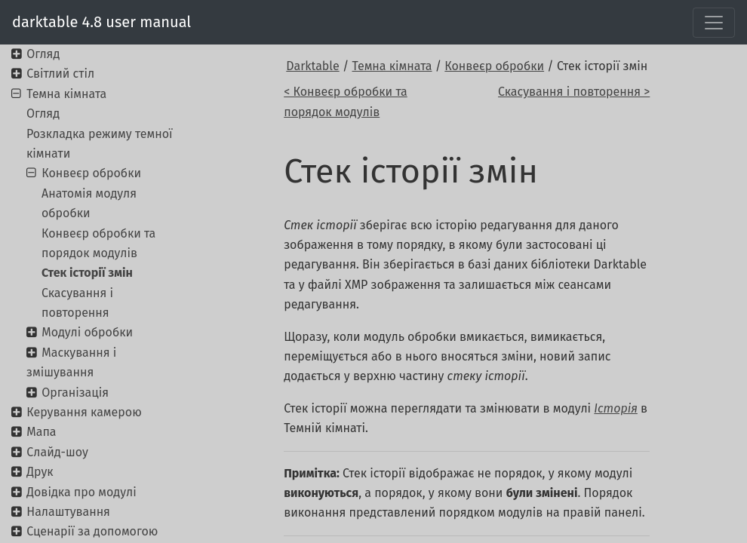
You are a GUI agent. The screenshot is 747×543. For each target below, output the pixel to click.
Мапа (41, 432)
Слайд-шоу (57, 452)
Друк (39, 472)
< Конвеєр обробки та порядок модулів (345, 101)
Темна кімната (392, 66)
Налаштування (68, 512)
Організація (75, 392)
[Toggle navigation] (714, 23)
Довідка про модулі (81, 492)
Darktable (312, 66)
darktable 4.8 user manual (101, 22)
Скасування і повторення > (574, 91)
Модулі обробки (87, 332)
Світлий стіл (60, 73)
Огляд (43, 54)
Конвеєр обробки (494, 66)
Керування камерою (83, 412)
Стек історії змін (87, 272)
